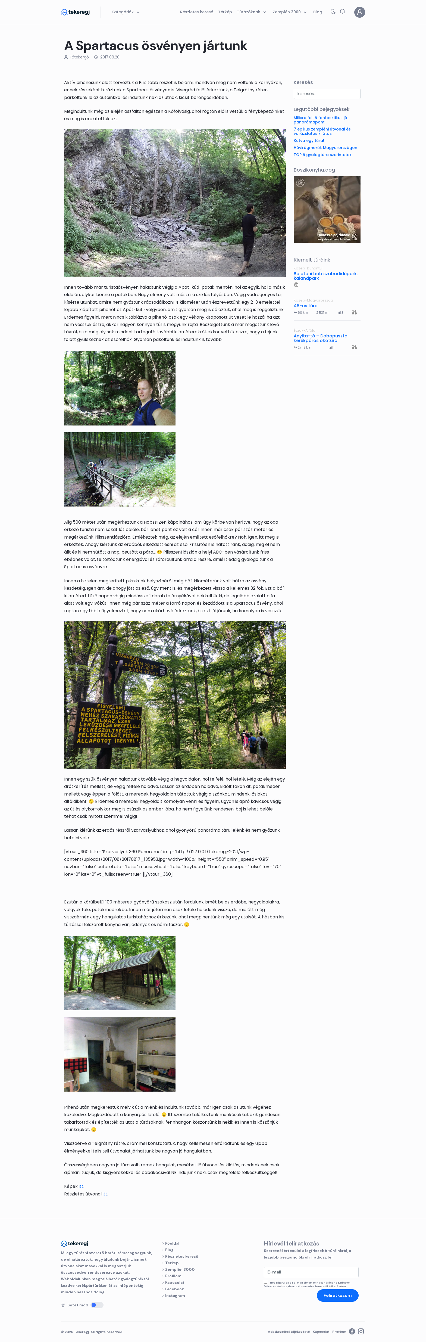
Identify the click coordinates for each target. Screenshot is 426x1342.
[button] (342, 11)
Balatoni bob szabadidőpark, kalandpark (326, 276)
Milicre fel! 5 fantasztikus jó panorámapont (320, 120)
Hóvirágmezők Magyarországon (325, 147)
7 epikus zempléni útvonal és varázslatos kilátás (322, 131)
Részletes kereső (181, 1256)
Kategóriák (126, 12)
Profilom (173, 1275)
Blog (169, 1249)
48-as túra (306, 306)
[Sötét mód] (97, 1305)
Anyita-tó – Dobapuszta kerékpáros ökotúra (320, 338)
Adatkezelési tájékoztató (289, 1331)
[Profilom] (359, 12)
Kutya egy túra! (309, 140)
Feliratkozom (338, 1295)
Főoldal (172, 1243)
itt (81, 1186)
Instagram (175, 1295)
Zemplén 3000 (180, 1269)
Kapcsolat (174, 1282)
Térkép (172, 1262)
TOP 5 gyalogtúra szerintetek (323, 154)
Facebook (174, 1289)
